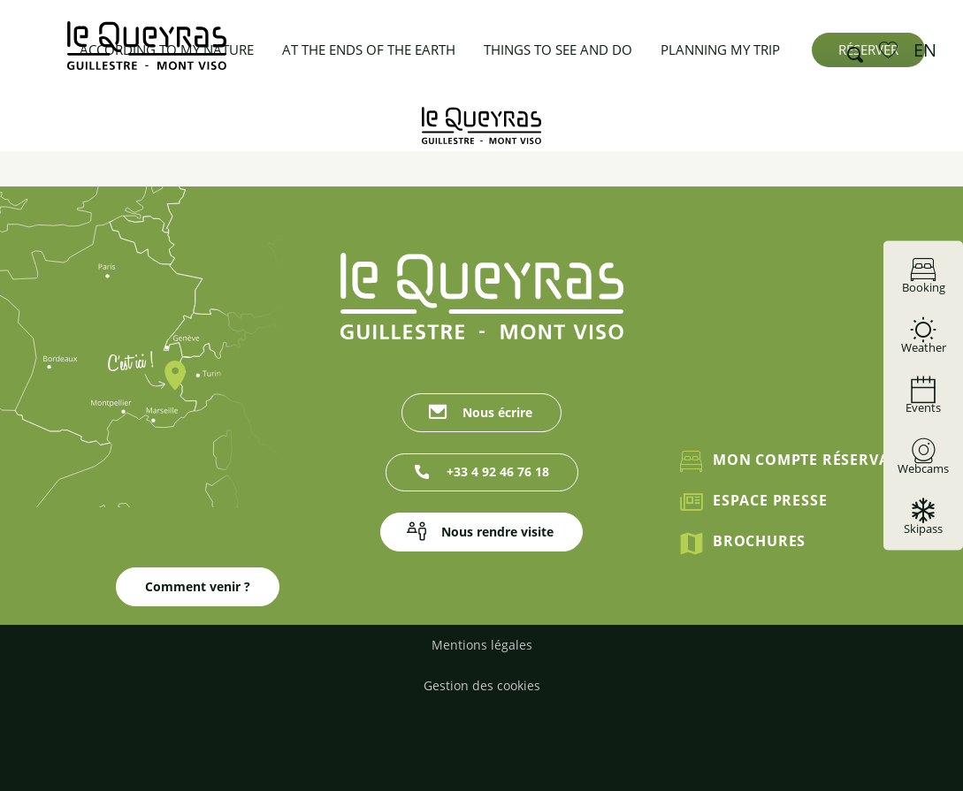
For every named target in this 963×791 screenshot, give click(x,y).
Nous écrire (497, 412)
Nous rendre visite (497, 531)
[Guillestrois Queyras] (481, 125)
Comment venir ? (197, 586)
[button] (850, 50)
